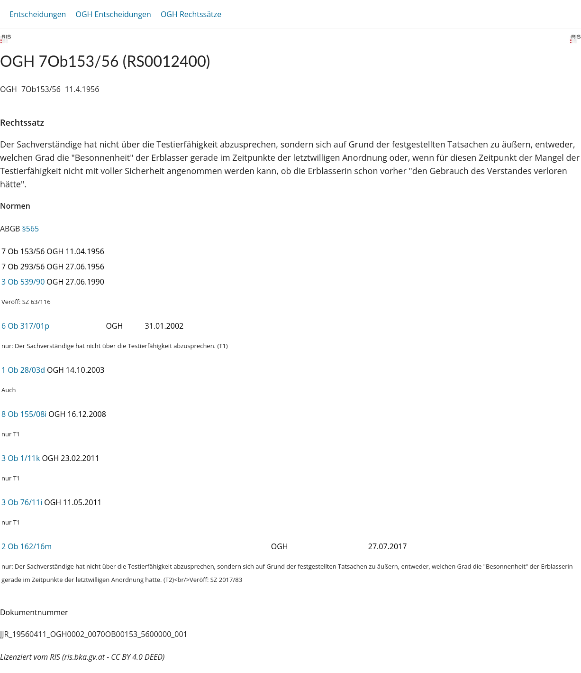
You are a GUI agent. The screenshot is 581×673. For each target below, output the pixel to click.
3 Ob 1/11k (20, 458)
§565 (30, 228)
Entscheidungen (37, 14)
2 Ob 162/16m (26, 546)
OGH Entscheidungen (113, 14)
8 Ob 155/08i (23, 414)
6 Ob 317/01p (25, 326)
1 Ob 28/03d (23, 370)
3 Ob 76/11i (21, 502)
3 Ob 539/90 (23, 282)
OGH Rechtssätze (191, 14)
